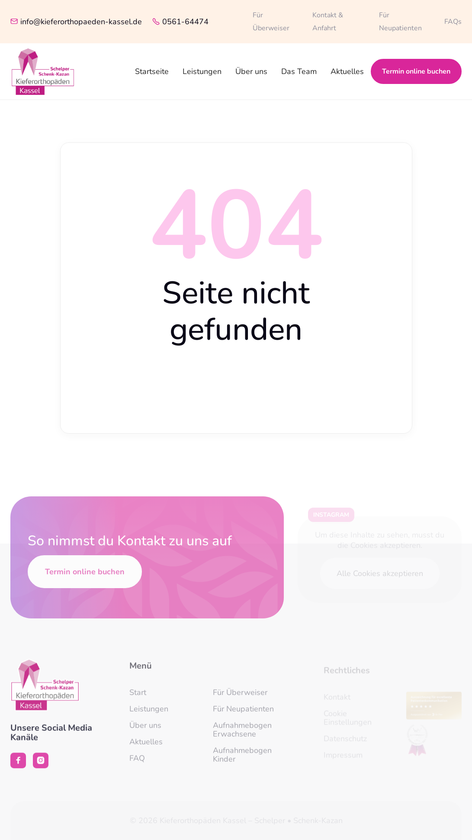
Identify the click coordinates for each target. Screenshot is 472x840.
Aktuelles (347, 71)
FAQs (453, 21)
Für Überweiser (271, 21)
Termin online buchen (416, 71)
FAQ (137, 763)
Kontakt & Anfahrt (327, 21)
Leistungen (202, 71)
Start (137, 697)
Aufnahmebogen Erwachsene (242, 734)
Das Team (299, 71)
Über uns (251, 71)
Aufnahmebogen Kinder (242, 760)
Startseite (152, 71)
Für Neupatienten (400, 21)
